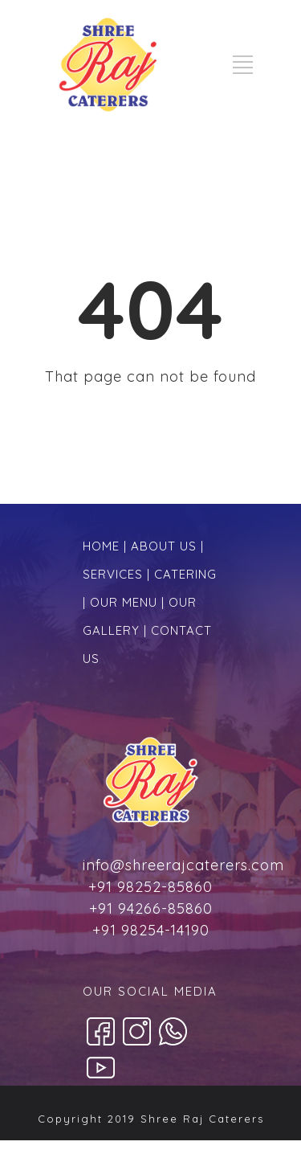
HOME (101, 546)
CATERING (185, 574)
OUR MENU (123, 602)
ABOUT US (164, 546)
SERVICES (113, 574)
